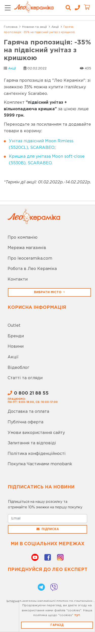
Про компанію (22, 237)
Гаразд (57, 625)
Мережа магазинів (27, 248)
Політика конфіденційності (37, 454)
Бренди (16, 336)
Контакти (18, 279)
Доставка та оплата (28, 412)
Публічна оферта (25, 422)
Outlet (14, 325)
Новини (16, 346)
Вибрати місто (48, 292)
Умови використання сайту (36, 433)
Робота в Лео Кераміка (32, 269)
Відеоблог (18, 368)
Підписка (47, 529)
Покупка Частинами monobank (40, 464)
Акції (12, 68)
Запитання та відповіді (32, 443)
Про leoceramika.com (30, 258)
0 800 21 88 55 (28, 393)
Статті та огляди (25, 378)
